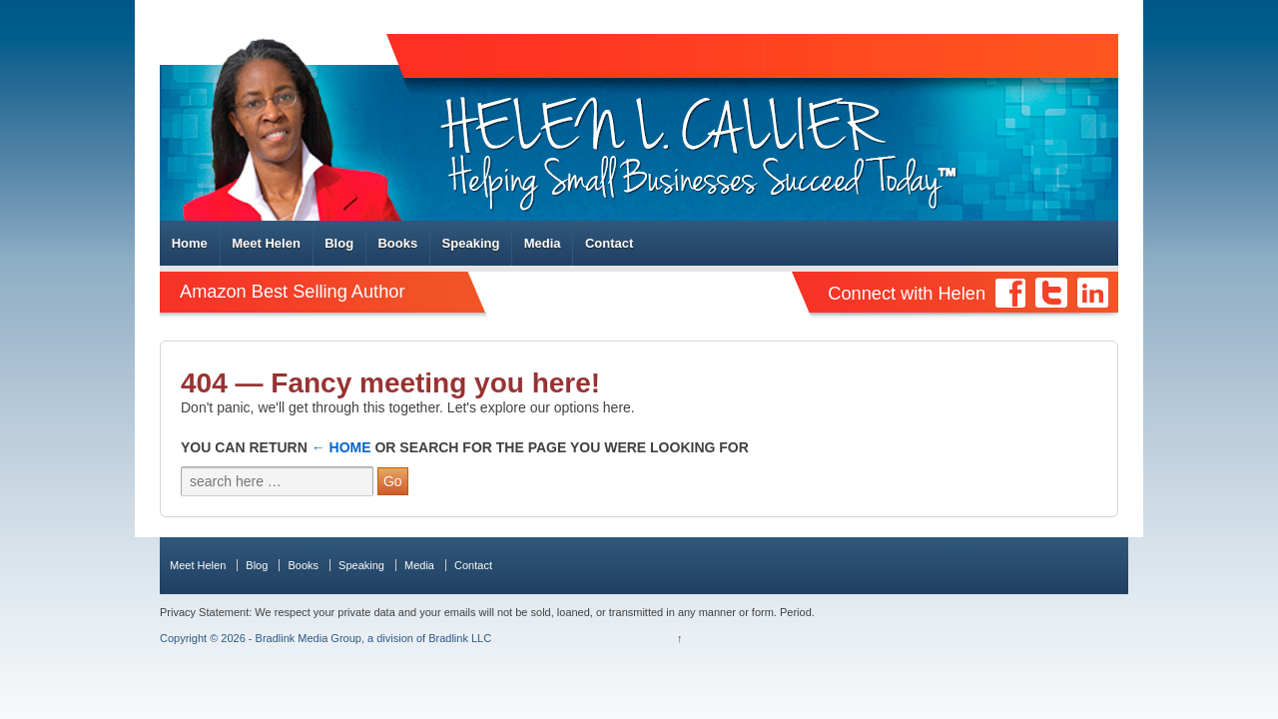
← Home (341, 447)
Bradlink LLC (459, 638)
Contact (609, 243)
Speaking (471, 243)
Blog (338, 243)
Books (397, 243)
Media (542, 243)
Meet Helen (266, 243)
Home (190, 243)
